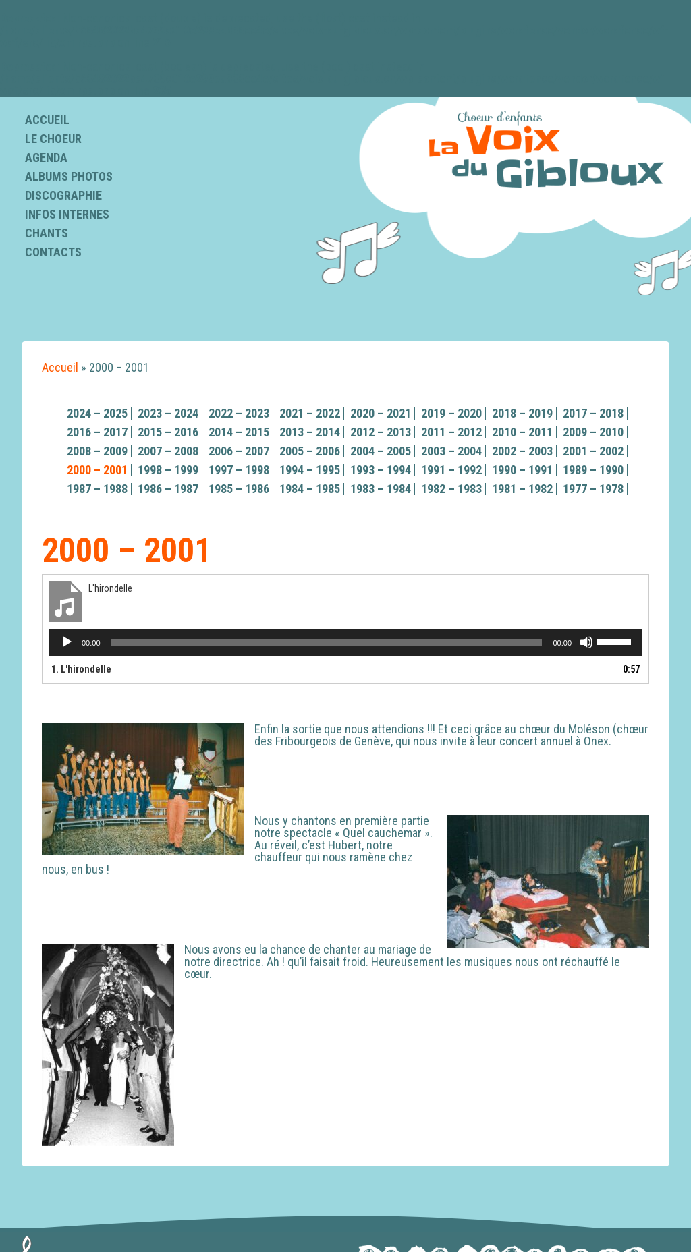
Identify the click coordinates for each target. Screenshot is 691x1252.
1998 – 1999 (168, 470)
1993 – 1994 (380, 470)
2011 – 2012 (451, 432)
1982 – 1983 (451, 489)
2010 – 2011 (522, 432)
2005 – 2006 (309, 451)
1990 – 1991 (522, 470)
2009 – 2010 (593, 432)
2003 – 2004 (451, 451)
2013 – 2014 (309, 432)
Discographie (63, 195)
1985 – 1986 (239, 489)
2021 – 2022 (309, 413)
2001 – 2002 (593, 451)
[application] (345, 642)
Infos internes (67, 214)
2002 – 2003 (522, 451)
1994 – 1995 (309, 470)
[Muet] (586, 642)
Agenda (46, 157)
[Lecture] (67, 642)
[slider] (327, 642)
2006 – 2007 (239, 451)
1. (81, 669)
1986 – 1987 (168, 489)
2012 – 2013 (380, 432)
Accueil (47, 120)
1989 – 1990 (593, 470)
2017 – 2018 (593, 413)
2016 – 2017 (97, 432)
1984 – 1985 (309, 489)
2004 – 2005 (380, 451)
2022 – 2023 (239, 413)
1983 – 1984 (380, 489)
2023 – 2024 (168, 413)
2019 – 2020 (451, 413)
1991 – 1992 (451, 470)
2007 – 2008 (168, 451)
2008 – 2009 (97, 451)
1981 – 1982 (522, 489)
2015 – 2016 (168, 432)
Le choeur (53, 139)
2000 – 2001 (97, 470)
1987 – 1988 (97, 489)
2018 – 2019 (522, 413)
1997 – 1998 (239, 470)
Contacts (53, 252)
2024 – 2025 (97, 413)
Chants (46, 233)
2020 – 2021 (380, 413)
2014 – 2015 (239, 432)
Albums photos (69, 176)
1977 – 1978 (593, 489)
